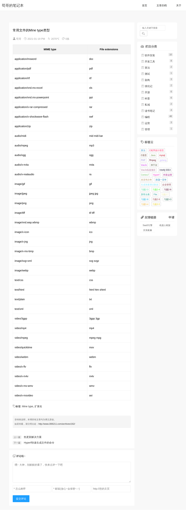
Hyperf (156, 169)
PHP (143, 154)
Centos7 (145, 169)
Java (153, 150)
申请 (171, 212)
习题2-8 (144, 194)
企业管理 (166, 179)
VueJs (144, 159)
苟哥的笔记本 (13, 5)
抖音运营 (167, 169)
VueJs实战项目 (148, 164)
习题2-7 (165, 189)
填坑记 (146, 80)
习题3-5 (156, 199)
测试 (145, 68)
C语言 (144, 150)
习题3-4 (144, 199)
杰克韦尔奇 (146, 174)
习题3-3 (167, 194)
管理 (145, 123)
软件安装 (148, 49)
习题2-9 (156, 194)
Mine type (27, 406)
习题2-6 (167, 184)
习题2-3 (144, 184)
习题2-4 (156, 184)
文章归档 (162, 5)
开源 (145, 86)
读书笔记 (148, 105)
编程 (145, 111)
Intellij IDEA (165, 164)
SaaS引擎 (147, 220)
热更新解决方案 (33, 437)
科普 (145, 93)
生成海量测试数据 (149, 179)
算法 (145, 62)
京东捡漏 (147, 224)
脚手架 (154, 159)
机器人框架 (164, 220)
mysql (162, 150)
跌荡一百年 (161, 174)
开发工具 (148, 56)
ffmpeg (152, 154)
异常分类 (145, 189)
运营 (145, 117)
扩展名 (38, 406)
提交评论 (21, 498)
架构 (145, 74)
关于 (178, 5)
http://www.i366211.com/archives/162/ (57, 424)
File (155, 189)
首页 (144, 5)
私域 (145, 99)
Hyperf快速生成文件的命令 (39, 442)
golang (163, 154)
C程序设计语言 (156, 145)
